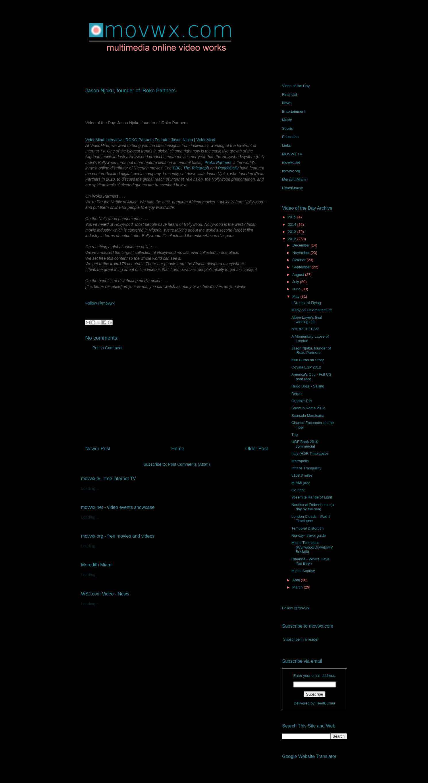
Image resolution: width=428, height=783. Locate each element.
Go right (297, 490)
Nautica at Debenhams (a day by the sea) (312, 507)
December (301, 245)
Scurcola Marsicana (307, 415)
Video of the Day (296, 86)
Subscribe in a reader (301, 639)
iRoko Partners (218, 162)
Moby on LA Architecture (311, 310)
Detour (296, 394)
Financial (289, 94)
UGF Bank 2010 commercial (304, 444)
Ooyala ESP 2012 (306, 367)
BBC (177, 168)
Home (177, 448)
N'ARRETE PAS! (305, 329)
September (302, 267)
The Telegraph (196, 168)
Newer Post (97, 448)
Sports (287, 128)
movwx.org (291, 171)
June (297, 289)
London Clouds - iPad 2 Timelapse (310, 518)
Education (290, 137)
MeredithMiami (294, 179)
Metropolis (300, 461)
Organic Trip (301, 401)
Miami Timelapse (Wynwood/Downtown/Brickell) (312, 547)
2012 (292, 239)
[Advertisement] (177, 400)
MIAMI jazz (300, 483)
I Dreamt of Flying (306, 303)
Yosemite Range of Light (311, 497)
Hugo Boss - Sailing (307, 386)
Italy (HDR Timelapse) (309, 453)
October (299, 260)
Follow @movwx (100, 303)
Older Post (256, 448)
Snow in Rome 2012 (308, 408)
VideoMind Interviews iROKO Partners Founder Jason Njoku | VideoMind (150, 139)
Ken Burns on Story (307, 360)
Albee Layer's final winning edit (306, 319)
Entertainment (293, 111)
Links (286, 145)
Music (287, 120)
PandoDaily (228, 168)
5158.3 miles (302, 475)
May (296, 296)
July (296, 282)
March (298, 587)
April (296, 580)
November (301, 253)
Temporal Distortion (307, 528)
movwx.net (291, 162)
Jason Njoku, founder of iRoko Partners (311, 350)
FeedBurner (326, 703)
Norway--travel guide (308, 535)
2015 (292, 217)
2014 (292, 224)
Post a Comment (107, 347)
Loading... (90, 488)
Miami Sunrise (303, 571)
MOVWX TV (292, 154)
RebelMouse (292, 188)
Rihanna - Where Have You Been (310, 561)
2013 (292, 232)
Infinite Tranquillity (306, 468)
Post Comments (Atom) (189, 464)
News (287, 103)
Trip (294, 434)
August (298, 274)
